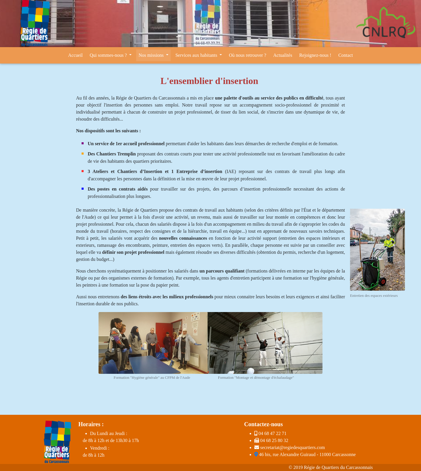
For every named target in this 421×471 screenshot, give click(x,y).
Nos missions (152, 55)
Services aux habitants (196, 55)
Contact (345, 55)
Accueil (75, 55)
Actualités (282, 55)
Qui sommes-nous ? (109, 55)
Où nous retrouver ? (247, 55)
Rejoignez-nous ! (315, 55)
